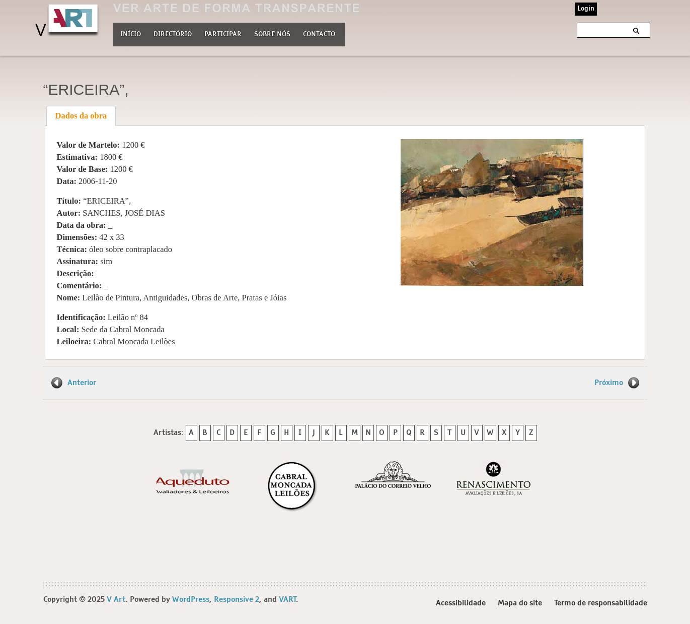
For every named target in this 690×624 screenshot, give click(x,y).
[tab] (81, 116)
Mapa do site (520, 603)
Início (130, 34)
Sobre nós (272, 33)
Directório (173, 33)
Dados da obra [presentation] (81, 115)
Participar (223, 34)
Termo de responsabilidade (600, 603)
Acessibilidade (461, 603)
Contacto (319, 34)
